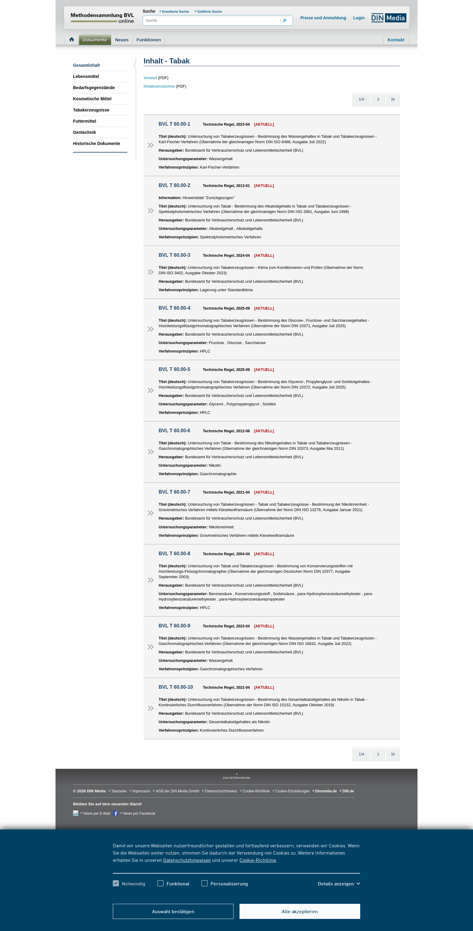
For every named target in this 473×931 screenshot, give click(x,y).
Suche (149, 11)
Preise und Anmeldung (323, 17)
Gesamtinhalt (86, 65)
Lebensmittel (86, 76)
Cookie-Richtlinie (258, 859)
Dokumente (95, 39)
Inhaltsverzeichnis (159, 86)
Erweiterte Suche (176, 11)
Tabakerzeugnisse (91, 110)
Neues (122, 39)
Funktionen (149, 39)
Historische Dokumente (96, 143)
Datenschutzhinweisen (187, 859)
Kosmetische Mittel (92, 98)
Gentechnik (84, 132)
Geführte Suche (209, 11)
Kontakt (396, 39)
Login (359, 17)
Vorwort (151, 78)
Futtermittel (84, 121)
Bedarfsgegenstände (94, 87)
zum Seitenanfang (236, 777)
